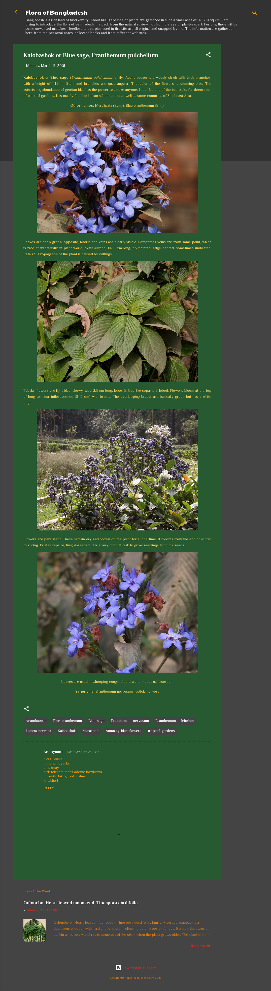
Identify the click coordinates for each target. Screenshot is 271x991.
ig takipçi (51, 780)
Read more (200, 946)
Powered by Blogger (135, 968)
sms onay (51, 767)
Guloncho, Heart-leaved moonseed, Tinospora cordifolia (80, 902)
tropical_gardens (161, 730)
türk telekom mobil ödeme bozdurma (73, 772)
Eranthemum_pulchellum (174, 720)
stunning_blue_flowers (123, 730)
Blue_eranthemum (67, 720)
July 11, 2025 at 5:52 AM (82, 752)
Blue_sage (96, 720)
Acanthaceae (36, 720)
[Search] (255, 13)
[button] (208, 56)
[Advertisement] (241, 119)
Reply (49, 788)
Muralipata (90, 730)
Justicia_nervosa (38, 730)
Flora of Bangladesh (56, 12)
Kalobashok (67, 730)
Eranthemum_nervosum (130, 720)
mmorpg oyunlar (57, 763)
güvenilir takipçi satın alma (65, 776)
